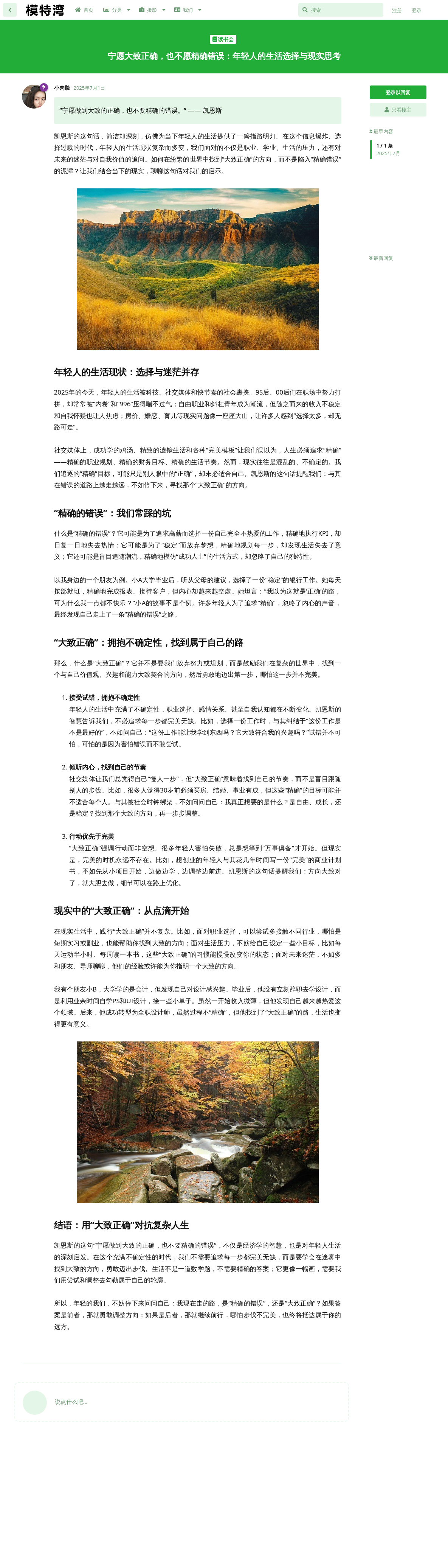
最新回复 (381, 258)
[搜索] (340, 10)
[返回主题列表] (10, 10)
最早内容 (381, 131)
